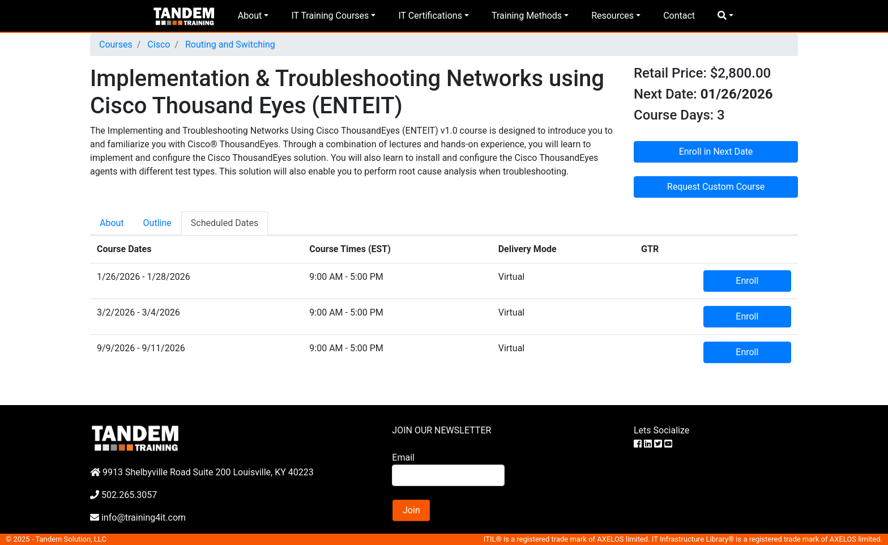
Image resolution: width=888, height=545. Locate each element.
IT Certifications (430, 15)
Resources (612, 15)
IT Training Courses (330, 15)
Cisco (157, 44)
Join (411, 510)
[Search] (448, 475)
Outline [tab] (157, 223)
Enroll (747, 280)
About (250, 15)
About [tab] (112, 223)
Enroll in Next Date (716, 151)
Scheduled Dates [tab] (225, 223)
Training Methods (527, 15)
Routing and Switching (229, 44)
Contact (679, 15)
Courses (116, 44)
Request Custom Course (716, 186)
